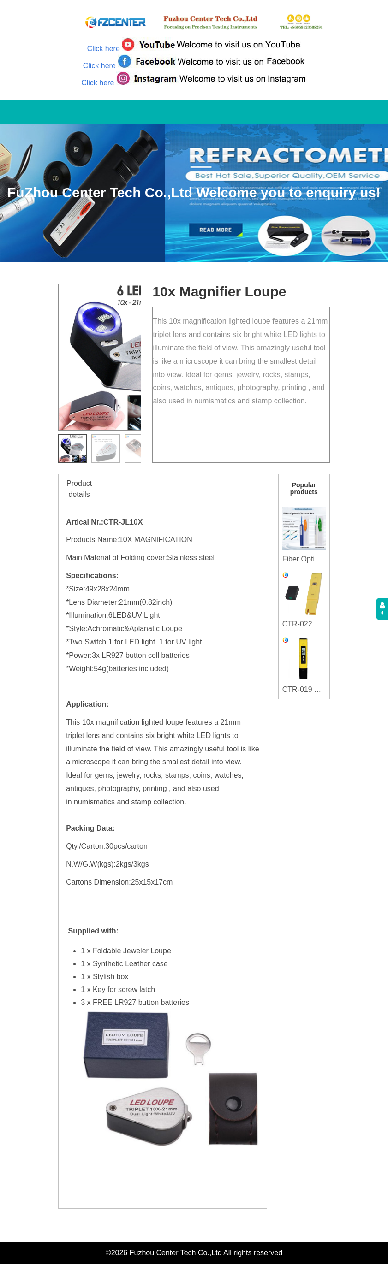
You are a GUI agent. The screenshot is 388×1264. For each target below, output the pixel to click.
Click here (103, 49)
